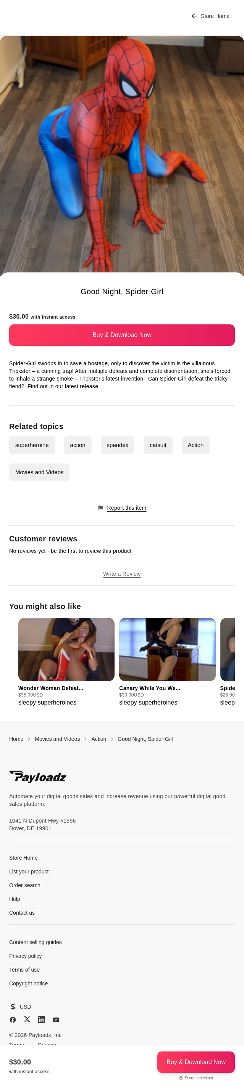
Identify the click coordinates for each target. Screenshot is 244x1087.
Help (14, 899)
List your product (29, 871)
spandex (118, 445)
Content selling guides (35, 942)
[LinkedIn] (41, 1019)
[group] (66, 662)
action (78, 445)
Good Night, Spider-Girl (145, 739)
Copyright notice (28, 983)
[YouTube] (56, 1020)
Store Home (210, 16)
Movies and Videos (39, 472)
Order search (24, 885)
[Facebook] (12, 1020)
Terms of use (24, 970)
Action (196, 445)
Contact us (22, 913)
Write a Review (122, 574)
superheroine (32, 445)
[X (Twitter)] (27, 1019)
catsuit (158, 445)
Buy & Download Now (122, 335)
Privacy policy (25, 956)
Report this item (121, 508)
